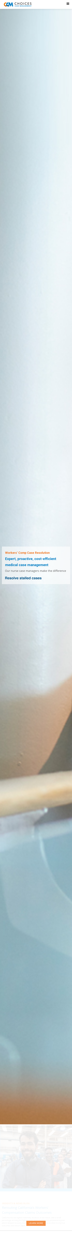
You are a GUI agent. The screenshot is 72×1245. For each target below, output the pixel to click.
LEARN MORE (36, 1223)
